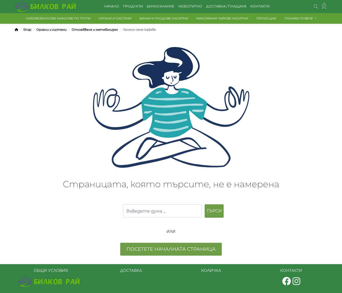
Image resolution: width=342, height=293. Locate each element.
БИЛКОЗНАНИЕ (160, 6)
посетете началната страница (171, 249)
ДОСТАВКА (131, 270)
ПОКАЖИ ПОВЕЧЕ (298, 18)
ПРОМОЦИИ (266, 18)
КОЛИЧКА (211, 270)
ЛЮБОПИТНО (190, 6)
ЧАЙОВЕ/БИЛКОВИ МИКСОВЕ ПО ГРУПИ (58, 18)
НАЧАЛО (111, 6)
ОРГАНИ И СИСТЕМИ (115, 18)
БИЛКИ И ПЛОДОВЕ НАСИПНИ (163, 18)
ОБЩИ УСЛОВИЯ (51, 270)
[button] (316, 6)
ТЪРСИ (214, 210)
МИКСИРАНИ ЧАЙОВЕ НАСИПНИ (222, 18)
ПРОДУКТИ (133, 6)
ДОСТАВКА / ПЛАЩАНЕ (226, 6)
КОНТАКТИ (260, 6)
